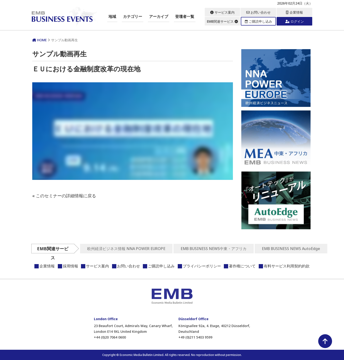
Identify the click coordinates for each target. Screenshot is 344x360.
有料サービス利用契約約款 (287, 266)
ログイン (294, 21)
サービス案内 (222, 12)
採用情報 (70, 266)
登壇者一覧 (184, 16)
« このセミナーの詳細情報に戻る (64, 195)
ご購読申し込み (258, 21)
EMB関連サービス (222, 21)
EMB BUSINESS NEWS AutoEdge (291, 248)
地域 (112, 16)
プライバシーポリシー (202, 266)
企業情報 (294, 12)
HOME (39, 40)
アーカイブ (158, 16)
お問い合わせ (258, 12)
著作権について (242, 266)
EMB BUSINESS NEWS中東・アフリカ (214, 248)
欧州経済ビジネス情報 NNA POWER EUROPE (126, 248)
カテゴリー (132, 16)
